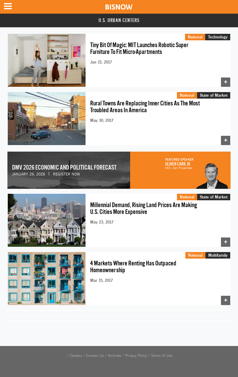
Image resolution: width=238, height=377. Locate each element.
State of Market (213, 95)
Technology (217, 36)
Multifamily (217, 255)
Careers (76, 355)
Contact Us (95, 355)
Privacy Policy (136, 355)
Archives (114, 355)
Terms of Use (161, 355)
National (195, 36)
